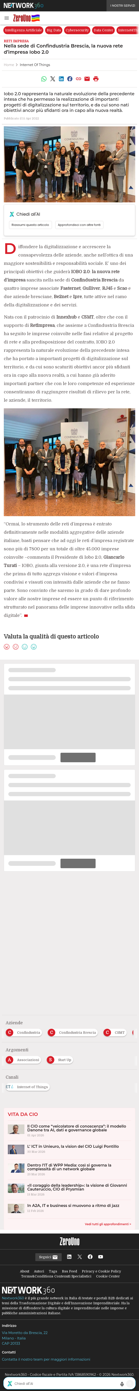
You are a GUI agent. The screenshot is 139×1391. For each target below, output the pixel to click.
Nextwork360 (13, 1298)
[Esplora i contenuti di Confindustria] (25, 1031)
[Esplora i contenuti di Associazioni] (24, 1058)
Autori (39, 1271)
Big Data (54, 30)
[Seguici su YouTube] (100, 1257)
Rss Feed (69, 1271)
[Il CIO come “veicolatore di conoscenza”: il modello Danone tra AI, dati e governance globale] (69, 1130)
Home (9, 65)
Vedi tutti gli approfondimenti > (108, 1224)
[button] (6, 18)
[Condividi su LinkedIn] (61, 78)
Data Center (103, 30)
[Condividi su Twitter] (52, 78)
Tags (53, 1271)
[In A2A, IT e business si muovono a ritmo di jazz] (69, 1209)
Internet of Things (35, 65)
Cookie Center (108, 1276)
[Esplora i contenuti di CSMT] (116, 1031)
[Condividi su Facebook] (70, 78)
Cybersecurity (77, 30)
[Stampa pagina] (96, 78)
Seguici (48, 1257)
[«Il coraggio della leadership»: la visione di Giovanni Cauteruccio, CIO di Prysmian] (69, 1190)
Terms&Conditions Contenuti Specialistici (56, 1276)
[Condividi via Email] (87, 78)
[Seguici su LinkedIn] (69, 1257)
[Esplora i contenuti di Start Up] (61, 1058)
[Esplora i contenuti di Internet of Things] (29, 1085)
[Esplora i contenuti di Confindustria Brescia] (74, 1031)
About (24, 1271)
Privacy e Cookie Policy (101, 1271)
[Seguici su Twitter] (80, 1257)
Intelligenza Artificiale (23, 30)
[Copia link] (78, 78)
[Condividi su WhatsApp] (44, 78)
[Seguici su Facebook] (90, 1257)
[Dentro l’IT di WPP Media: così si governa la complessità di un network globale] (69, 1169)
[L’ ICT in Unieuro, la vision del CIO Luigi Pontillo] (69, 1150)
